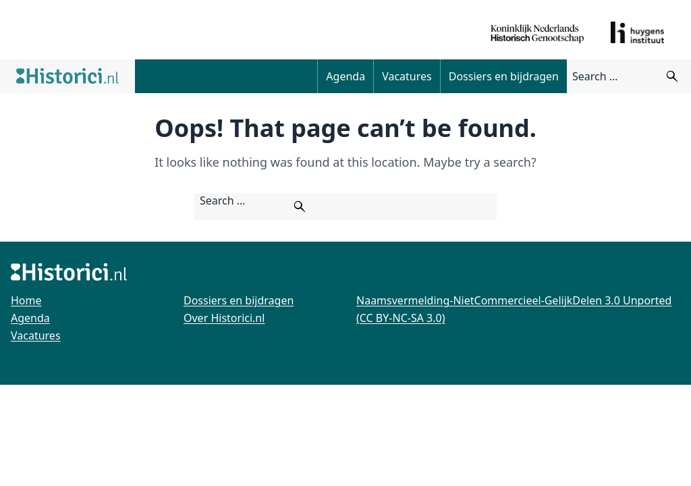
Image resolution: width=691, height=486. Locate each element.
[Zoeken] (672, 76)
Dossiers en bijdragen (504, 76)
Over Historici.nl (224, 317)
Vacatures (407, 76)
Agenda (345, 76)
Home (26, 300)
